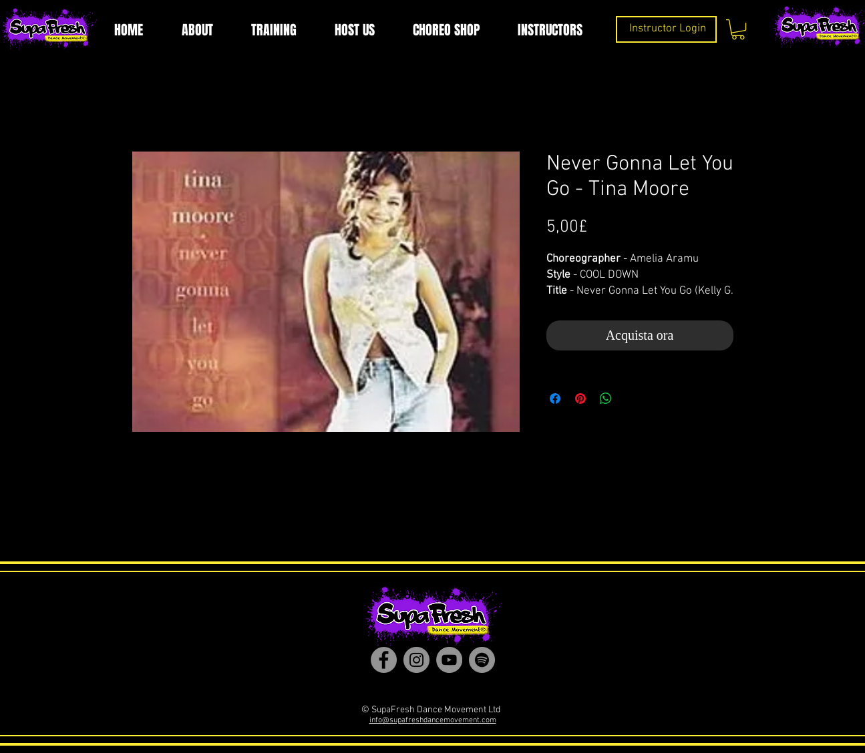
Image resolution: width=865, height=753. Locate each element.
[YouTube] (449, 660)
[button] (738, 29)
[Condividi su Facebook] (555, 399)
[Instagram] (416, 660)
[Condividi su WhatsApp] (606, 399)
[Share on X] (631, 399)
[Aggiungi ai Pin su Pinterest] (580, 399)
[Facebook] (384, 660)
